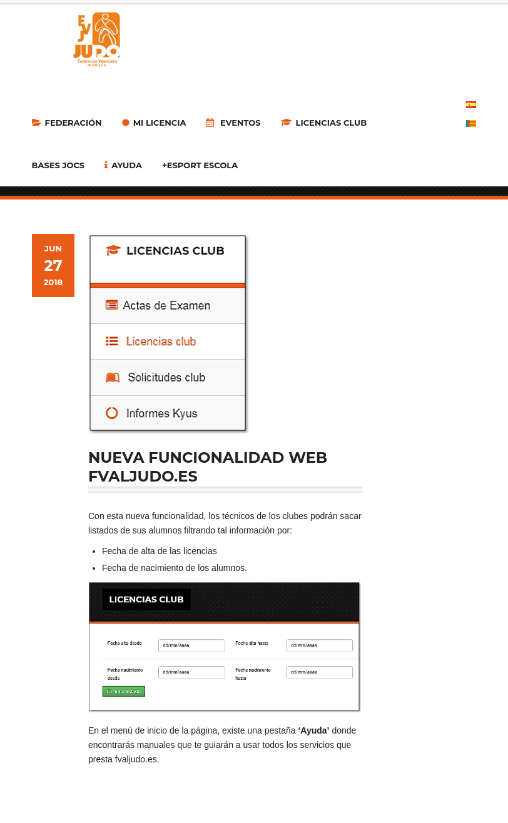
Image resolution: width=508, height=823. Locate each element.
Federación (67, 123)
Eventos (233, 123)
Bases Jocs (58, 165)
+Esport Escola (200, 165)
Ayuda (123, 165)
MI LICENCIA (154, 123)
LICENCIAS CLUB (324, 123)
